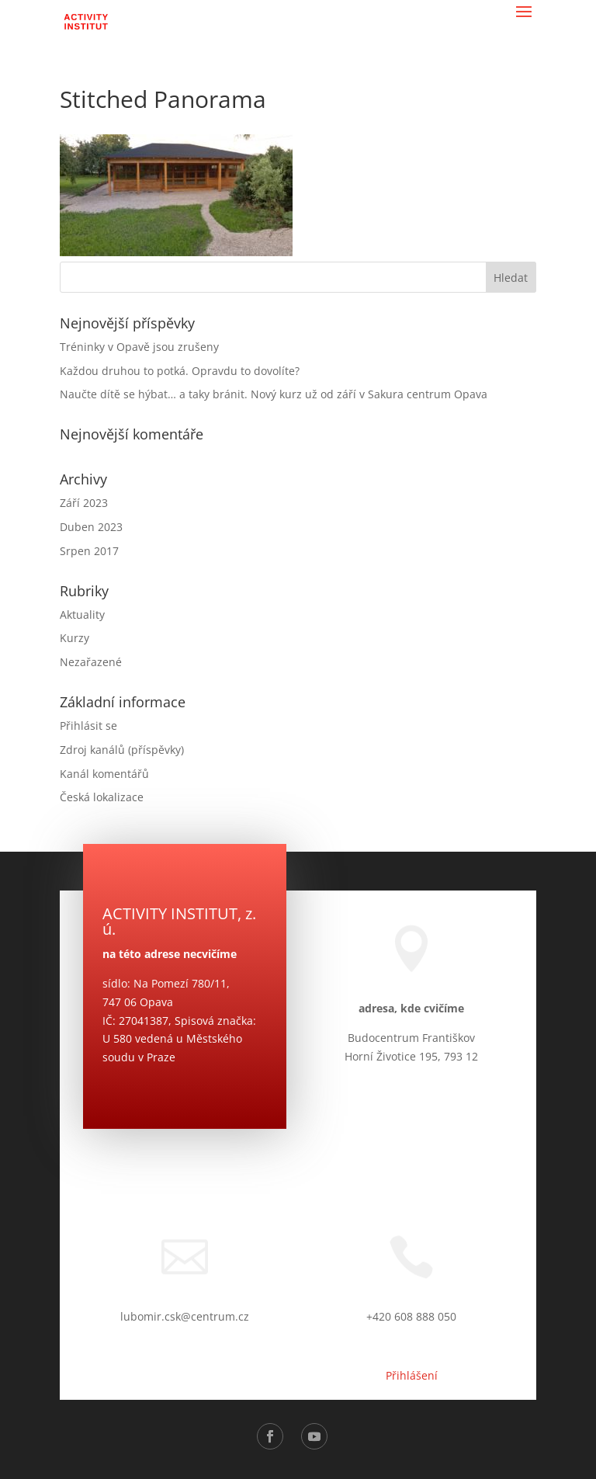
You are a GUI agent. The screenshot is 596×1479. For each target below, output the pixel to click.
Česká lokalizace (102, 797)
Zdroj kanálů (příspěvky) (122, 749)
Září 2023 (84, 502)
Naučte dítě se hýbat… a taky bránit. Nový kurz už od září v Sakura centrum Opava (273, 394)
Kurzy (74, 637)
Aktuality (82, 614)
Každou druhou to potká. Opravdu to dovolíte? (180, 370)
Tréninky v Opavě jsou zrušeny (139, 346)
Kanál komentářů (104, 773)
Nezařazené (91, 661)
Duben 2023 (91, 526)
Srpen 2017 (89, 550)
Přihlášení (412, 1375)
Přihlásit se (88, 725)
